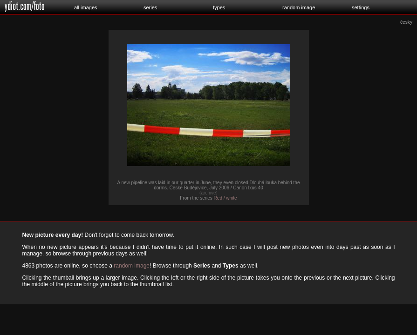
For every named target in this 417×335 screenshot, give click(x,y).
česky (406, 22)
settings (360, 7)
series (150, 7)
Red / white (225, 198)
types (219, 7)
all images (85, 7)
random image (298, 7)
